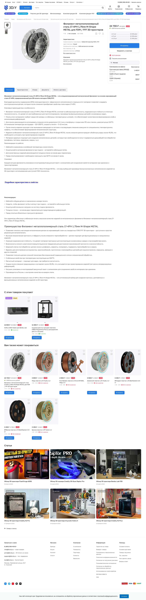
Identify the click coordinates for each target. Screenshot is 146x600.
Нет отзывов (71, 33)
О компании (77, 546)
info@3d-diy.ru (9, 549)
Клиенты (76, 555)
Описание (9, 90)
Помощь (122, 543)
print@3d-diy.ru (9, 553)
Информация (100, 543)
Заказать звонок (136, 2)
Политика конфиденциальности (106, 557)
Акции (52, 549)
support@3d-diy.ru (10, 556)
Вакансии (76, 558)
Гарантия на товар (102, 546)
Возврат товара (101, 549)
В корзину (124, 45)
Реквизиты (76, 549)
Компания (76, 543)
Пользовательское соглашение (106, 563)
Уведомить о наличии (124, 51)
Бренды (52, 546)
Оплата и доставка (60, 90)
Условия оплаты (124, 546)
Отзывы (34, 90)
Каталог (52, 552)
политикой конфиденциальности (107, 596)
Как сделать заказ (125, 558)
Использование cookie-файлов (106, 571)
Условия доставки (125, 549)
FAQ (97, 577)
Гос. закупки (123, 555)
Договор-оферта (101, 574)
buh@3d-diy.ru (9, 560)
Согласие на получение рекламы (107, 560)
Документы (45, 90)
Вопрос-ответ (123, 561)
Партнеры (76, 552)
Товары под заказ (125, 552)
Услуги (52, 555)
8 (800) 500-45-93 (123, 2)
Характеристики (22, 90)
